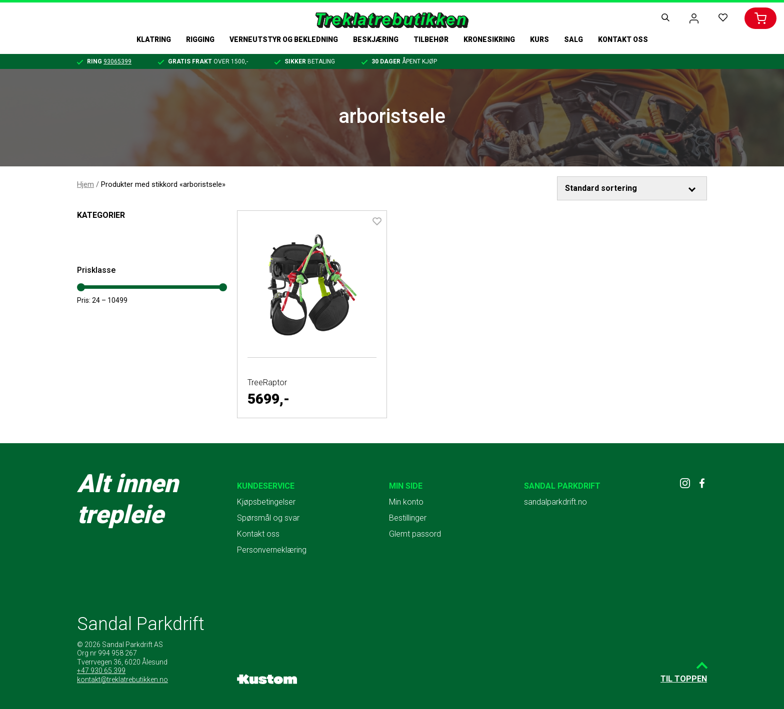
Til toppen (683, 679)
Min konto (406, 502)
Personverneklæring (271, 550)
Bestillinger (407, 518)
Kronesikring (489, 39)
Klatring (153, 39)
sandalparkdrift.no (555, 502)
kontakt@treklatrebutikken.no (122, 680)
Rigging (200, 39)
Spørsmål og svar (268, 518)
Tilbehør (431, 39)
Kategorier (101, 215)
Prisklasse (96, 270)
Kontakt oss (623, 39)
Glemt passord (415, 534)
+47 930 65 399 (101, 671)
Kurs (539, 39)
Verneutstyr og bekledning (284, 39)
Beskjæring (375, 39)
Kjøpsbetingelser (266, 502)
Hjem (85, 184)
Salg (573, 39)
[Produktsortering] (632, 188)
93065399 (118, 61)
